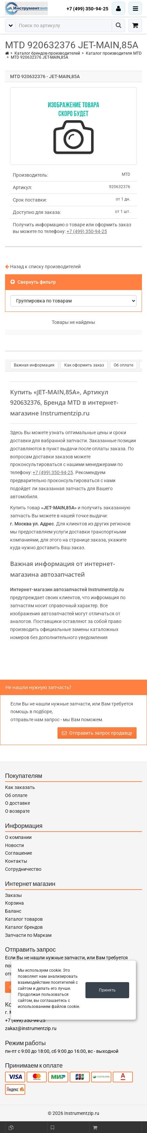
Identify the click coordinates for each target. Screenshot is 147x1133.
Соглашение (18, 853)
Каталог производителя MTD (114, 53)
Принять (107, 990)
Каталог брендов (24, 927)
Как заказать (20, 787)
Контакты (16, 861)
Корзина (14, 903)
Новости (14, 845)
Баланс (13, 911)
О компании (18, 837)
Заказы (13, 895)
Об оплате (123, 365)
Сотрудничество (23, 869)
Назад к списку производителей (43, 266)
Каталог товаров (24, 919)
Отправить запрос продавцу (97, 733)
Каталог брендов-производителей (47, 53)
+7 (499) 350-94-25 (87, 8)
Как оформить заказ (84, 365)
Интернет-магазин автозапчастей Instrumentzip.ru (67, 589)
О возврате (17, 811)
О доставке (17, 803)
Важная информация (34, 365)
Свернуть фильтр (33, 282)
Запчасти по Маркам (28, 935)
